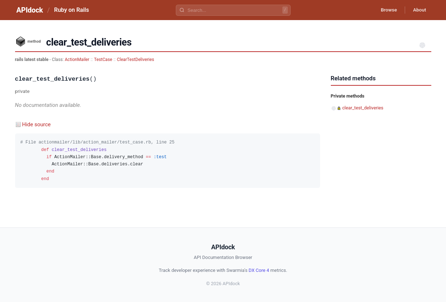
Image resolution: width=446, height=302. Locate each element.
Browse (385, 10)
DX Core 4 (259, 270)
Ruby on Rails (71, 9)
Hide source (36, 124)
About (419, 10)
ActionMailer (77, 59)
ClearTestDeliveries (135, 59)
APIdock (30, 10)
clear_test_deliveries (363, 107)
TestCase (103, 59)
